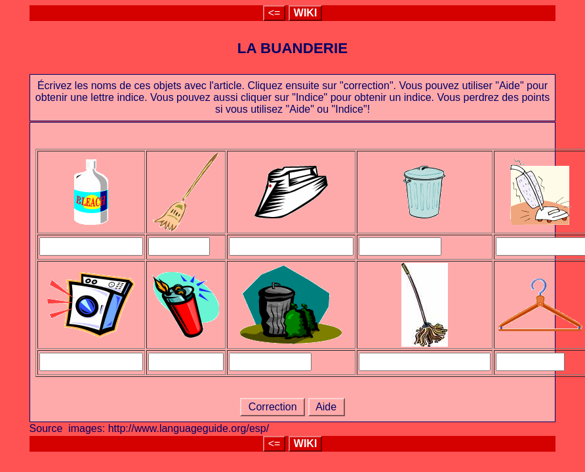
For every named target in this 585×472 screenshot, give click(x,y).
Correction (272, 406)
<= (274, 12)
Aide (326, 406)
